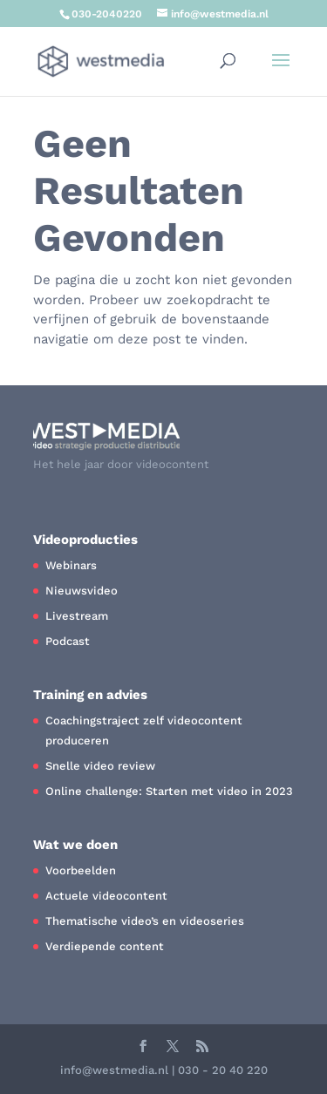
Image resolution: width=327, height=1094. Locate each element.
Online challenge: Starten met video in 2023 (169, 791)
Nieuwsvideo (81, 590)
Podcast (67, 641)
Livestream (76, 615)
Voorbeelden (80, 870)
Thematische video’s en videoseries (144, 921)
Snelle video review (100, 765)
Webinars (71, 565)
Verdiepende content (104, 946)
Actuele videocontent (106, 895)
